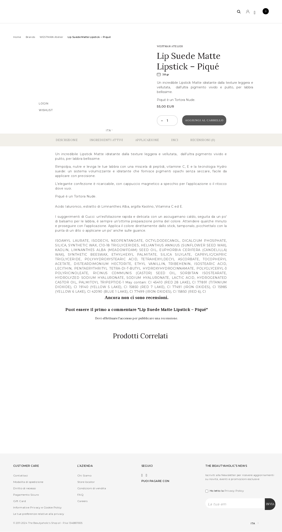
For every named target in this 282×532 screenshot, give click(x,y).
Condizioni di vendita (91, 488)
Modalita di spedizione (28, 482)
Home (17, 37)
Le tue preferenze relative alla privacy (38, 514)
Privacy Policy (234, 491)
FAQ (80, 495)
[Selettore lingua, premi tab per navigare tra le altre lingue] (251, 523)
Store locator (86, 482)
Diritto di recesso (24, 488)
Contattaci (20, 475)
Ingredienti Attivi (106, 140)
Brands (30, 37)
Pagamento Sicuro (26, 495)
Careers (82, 501)
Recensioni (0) (202, 140)
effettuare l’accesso (118, 318)
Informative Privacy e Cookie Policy (37, 507)
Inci (174, 140)
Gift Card (19, 501)
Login (43, 103)
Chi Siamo (84, 475)
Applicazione (147, 140)
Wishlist (46, 110)
